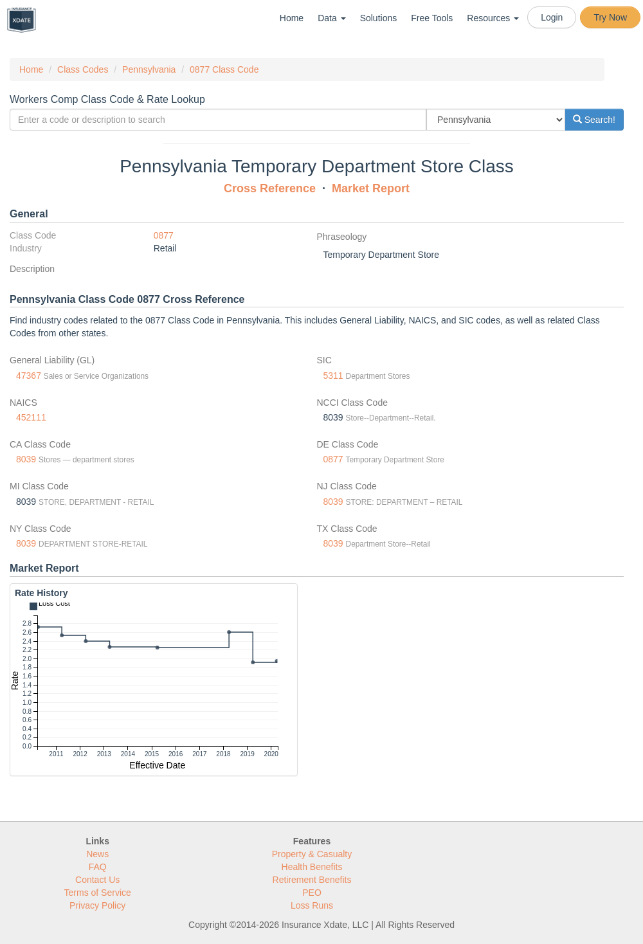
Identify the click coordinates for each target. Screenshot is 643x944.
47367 (28, 375)
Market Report (371, 188)
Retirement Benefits (312, 880)
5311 (333, 375)
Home (291, 18)
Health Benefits (312, 867)
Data (331, 18)
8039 (26, 459)
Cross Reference (270, 188)
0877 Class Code (224, 69)
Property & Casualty (312, 854)
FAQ (98, 867)
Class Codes (82, 69)
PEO (312, 892)
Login (552, 17)
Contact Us (97, 880)
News (97, 854)
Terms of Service (97, 892)
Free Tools (432, 18)
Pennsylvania (149, 69)
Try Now (610, 17)
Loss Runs (312, 905)
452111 (31, 417)
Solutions (378, 18)
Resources (493, 18)
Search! (594, 119)
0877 (164, 235)
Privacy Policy (97, 905)
